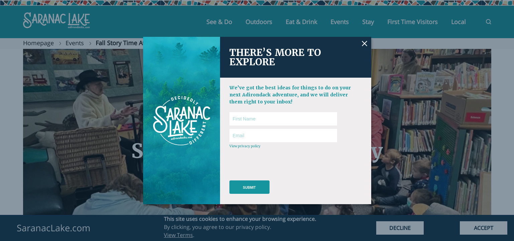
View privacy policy (245, 146)
